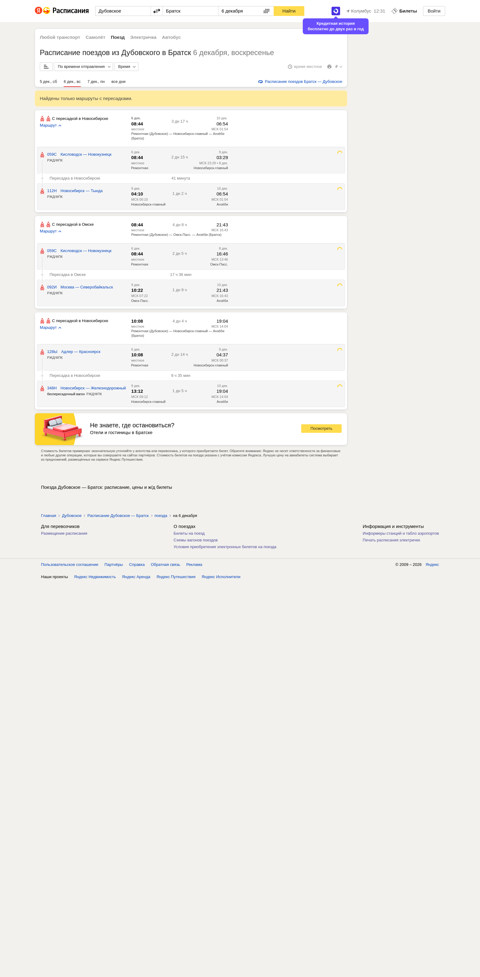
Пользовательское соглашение (69, 564)
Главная (48, 515)
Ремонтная (139, 168)
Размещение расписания (64, 533)
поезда (161, 515)
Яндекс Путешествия (176, 576)
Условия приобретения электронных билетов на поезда (225, 546)
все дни (118, 81)
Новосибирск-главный (210, 168)
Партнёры (113, 564)
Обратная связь (165, 564)
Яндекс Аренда (136, 576)
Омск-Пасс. (219, 264)
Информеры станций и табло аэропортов (401, 533)
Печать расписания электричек (391, 540)
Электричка (143, 37)
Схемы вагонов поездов (196, 540)
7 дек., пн (96, 81)
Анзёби (222, 204)
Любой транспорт (60, 37)
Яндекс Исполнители (221, 576)
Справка (137, 564)
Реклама (194, 564)
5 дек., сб (48, 81)
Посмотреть (321, 428)
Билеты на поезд (189, 533)
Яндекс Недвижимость (95, 576)
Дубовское (71, 515)
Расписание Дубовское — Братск (117, 515)
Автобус (171, 37)
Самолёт (95, 37)
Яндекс (432, 564)
